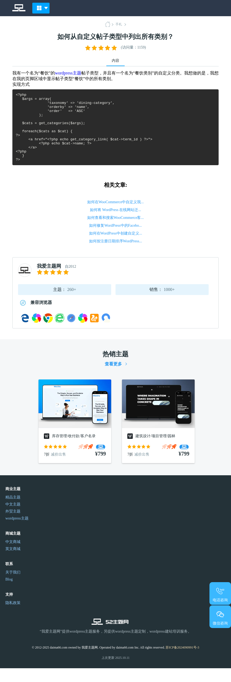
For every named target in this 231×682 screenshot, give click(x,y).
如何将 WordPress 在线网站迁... (115, 224)
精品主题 (12, 511)
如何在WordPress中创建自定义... (115, 247)
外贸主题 (12, 525)
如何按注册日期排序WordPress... (115, 255)
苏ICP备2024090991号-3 (182, 661)
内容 (115, 61)
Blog (9, 593)
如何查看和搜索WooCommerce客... (115, 231)
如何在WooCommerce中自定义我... (115, 216)
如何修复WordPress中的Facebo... (115, 239)
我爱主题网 (49, 280)
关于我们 (12, 586)
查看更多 (113, 377)
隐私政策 (12, 617)
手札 (119, 24)
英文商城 (12, 563)
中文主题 (12, 518)
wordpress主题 (68, 73)
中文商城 (12, 556)
